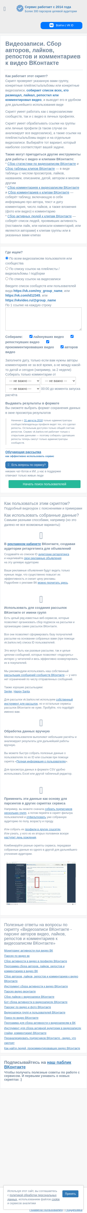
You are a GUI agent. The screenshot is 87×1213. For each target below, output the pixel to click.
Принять (70, 1193)
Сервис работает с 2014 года (50, 9)
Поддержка (73, 1210)
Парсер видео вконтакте (20, 991)
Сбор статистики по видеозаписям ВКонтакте (41, 164)
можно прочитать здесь (53, 582)
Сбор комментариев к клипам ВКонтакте (38, 192)
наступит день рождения (20, 837)
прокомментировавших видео (29, 347)
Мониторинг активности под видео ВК (28, 950)
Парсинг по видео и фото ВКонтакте (27, 1007)
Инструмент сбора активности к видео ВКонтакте (36, 986)
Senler (8, 691)
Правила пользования (46, 1210)
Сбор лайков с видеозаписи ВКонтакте (29, 996)
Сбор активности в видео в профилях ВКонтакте (35, 961)
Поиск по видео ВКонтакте (21, 1017)
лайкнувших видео (48, 337)
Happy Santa (22, 691)
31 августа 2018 (33, 420)
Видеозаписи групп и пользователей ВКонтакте (34, 1012)
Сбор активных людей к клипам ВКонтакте (39, 216)
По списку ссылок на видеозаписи (35, 279)
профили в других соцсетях (43, 829)
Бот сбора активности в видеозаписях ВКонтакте (36, 1002)
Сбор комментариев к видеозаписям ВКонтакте (43, 187)
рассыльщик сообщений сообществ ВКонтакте (34, 675)
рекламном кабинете (24, 544)
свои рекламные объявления (42, 558)
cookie (56, 1199)
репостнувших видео (22, 342)
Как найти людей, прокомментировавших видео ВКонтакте (42, 1048)
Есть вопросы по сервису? (27, 465)
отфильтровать (36, 817)
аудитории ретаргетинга (53, 554)
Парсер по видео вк (17, 956)
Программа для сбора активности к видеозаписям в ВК (40, 1023)
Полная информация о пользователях (41, 761)
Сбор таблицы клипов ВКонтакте (30, 168)
